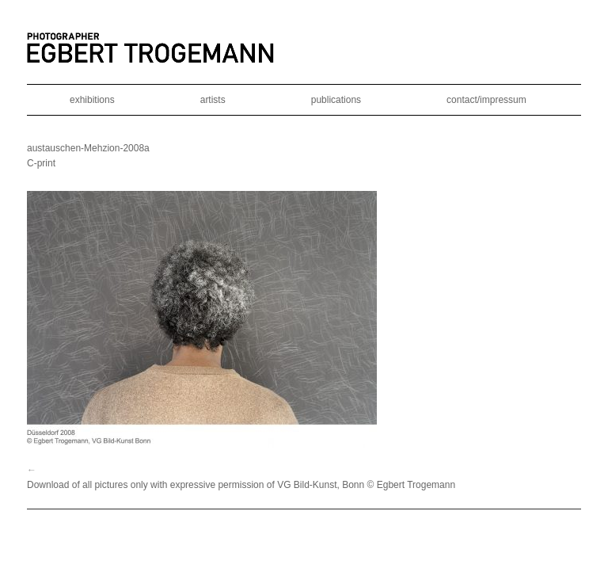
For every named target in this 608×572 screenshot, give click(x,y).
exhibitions (92, 99)
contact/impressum (486, 99)
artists (213, 99)
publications (336, 99)
